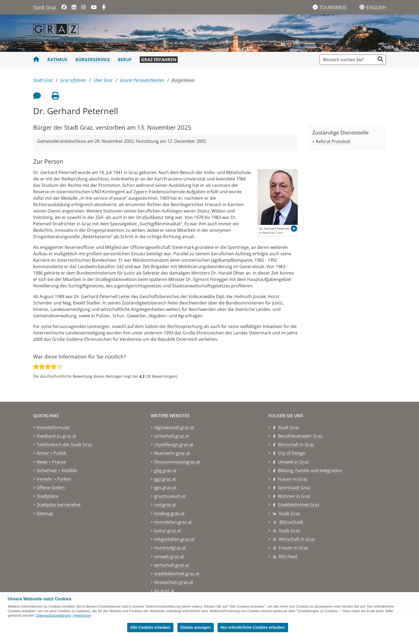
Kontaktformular (53, 427)
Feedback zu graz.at (56, 436)
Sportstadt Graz (294, 488)
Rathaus (57, 60)
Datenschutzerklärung (53, 615)
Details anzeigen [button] (195, 627)
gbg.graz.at (165, 470)
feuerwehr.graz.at (172, 453)
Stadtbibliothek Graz (298, 505)
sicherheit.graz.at (171, 436)
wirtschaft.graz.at (171, 565)
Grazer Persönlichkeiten (142, 80)
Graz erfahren (158, 60)
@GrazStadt (291, 522)
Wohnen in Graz (294, 496)
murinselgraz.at (170, 548)
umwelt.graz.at (169, 556)
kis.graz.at (164, 591)
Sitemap (45, 513)
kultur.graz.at (167, 531)
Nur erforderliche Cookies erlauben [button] (252, 627)
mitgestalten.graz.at (174, 539)
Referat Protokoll (333, 141)
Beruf (125, 60)
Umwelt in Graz (293, 462)
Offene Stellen (51, 488)
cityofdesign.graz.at (173, 444)
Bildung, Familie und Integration (310, 470)
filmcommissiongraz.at (177, 462)
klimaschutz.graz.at (173, 582)
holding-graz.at (169, 513)
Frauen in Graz (293, 479)
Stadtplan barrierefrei (58, 505)
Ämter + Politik (51, 453)
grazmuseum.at (170, 496)
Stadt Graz (44, 7)
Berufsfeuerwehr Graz (300, 436)
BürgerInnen (183, 80)
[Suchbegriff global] (349, 59)
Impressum (82, 615)
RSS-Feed (288, 556)
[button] (376, 7)
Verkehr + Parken (54, 479)
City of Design (291, 453)
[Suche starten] (380, 59)
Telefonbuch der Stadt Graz (64, 444)
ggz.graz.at (165, 479)
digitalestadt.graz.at (174, 427)
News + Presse (51, 462)
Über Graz (103, 80)
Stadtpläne (48, 496)
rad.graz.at (165, 505)
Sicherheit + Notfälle (57, 470)
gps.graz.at (165, 488)
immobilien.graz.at (173, 522)
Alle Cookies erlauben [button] (150, 627)
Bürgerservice (92, 60)
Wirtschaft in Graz (296, 444)
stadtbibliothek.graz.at (177, 574)
